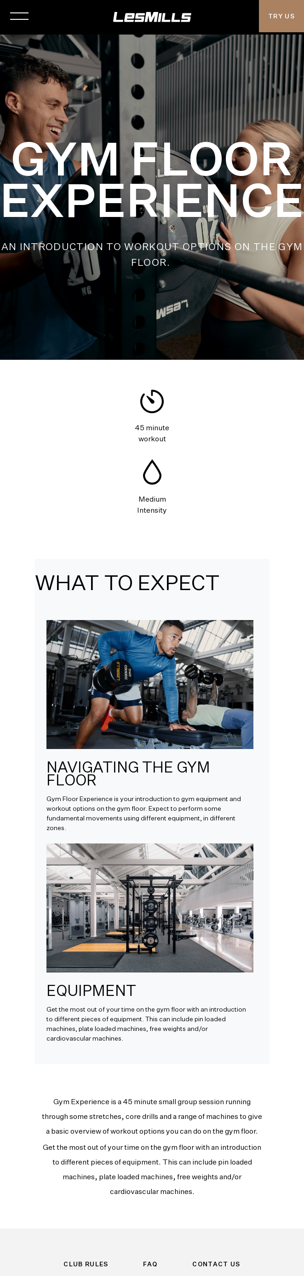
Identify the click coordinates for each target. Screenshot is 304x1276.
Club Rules (86, 1264)
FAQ (150, 1264)
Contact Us (216, 1264)
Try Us (281, 16)
